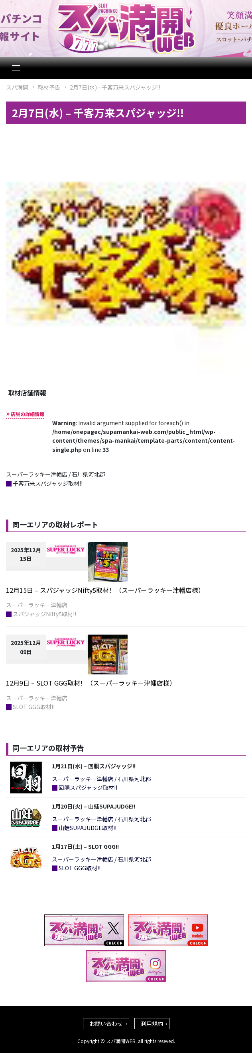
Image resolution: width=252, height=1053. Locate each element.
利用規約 (152, 1024)
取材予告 (49, 87)
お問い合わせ (106, 1024)
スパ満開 (17, 87)
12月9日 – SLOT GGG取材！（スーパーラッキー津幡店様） (91, 683)
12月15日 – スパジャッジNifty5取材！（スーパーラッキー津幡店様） (105, 590)
